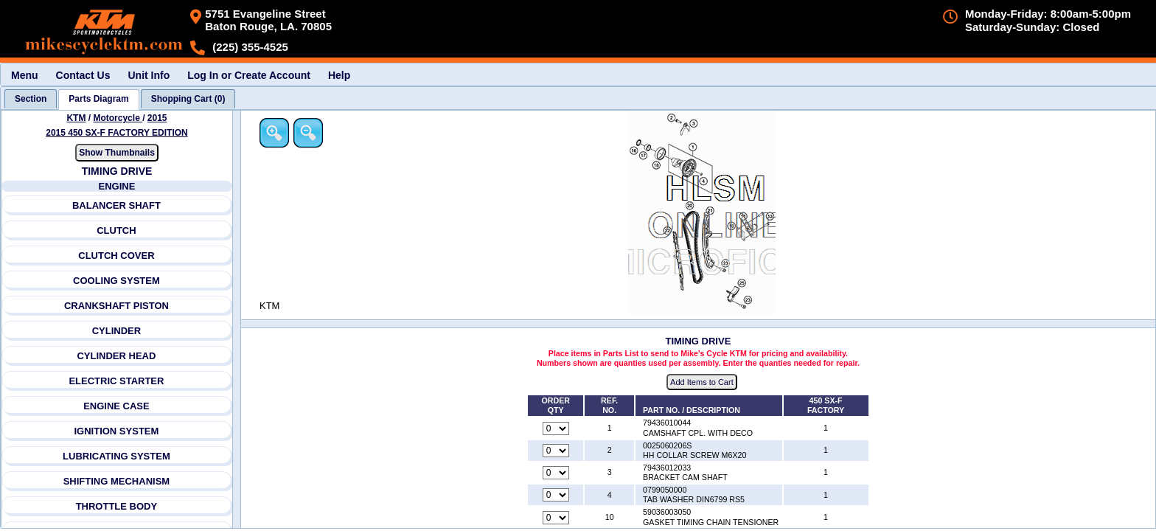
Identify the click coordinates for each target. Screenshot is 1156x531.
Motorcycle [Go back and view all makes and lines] (118, 118)
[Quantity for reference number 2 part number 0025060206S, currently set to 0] (557, 450)
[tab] (30, 98)
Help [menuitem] (339, 75)
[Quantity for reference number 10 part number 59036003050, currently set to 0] (557, 517)
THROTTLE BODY (117, 506)
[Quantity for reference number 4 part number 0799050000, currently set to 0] (557, 495)
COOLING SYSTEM (116, 280)
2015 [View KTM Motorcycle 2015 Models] (157, 118)
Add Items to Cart (703, 382)
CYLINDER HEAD (116, 355)
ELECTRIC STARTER (116, 380)
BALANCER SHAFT (116, 205)
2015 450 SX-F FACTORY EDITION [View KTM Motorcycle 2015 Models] (117, 133)
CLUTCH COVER (117, 255)
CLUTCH (116, 230)
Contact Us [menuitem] (83, 75)
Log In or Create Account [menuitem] (248, 75)
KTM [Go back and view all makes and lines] (76, 118)
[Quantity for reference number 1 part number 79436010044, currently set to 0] (557, 428)
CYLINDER (116, 330)
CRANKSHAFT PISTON (116, 305)
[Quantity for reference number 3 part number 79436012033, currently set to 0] (557, 473)
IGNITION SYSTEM (116, 431)
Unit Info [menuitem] (149, 75)
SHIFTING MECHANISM (116, 481)
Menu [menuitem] (24, 75)
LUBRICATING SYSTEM (116, 456)
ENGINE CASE (116, 406)
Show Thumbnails (117, 153)
